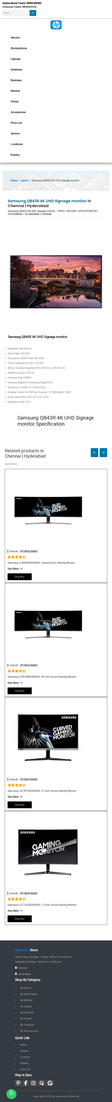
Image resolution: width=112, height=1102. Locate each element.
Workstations (19, 48)
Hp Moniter (24, 1000)
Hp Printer (23, 1018)
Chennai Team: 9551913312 (19, 7)
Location (22, 1057)
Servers (15, 37)
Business (16, 80)
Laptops (15, 59)
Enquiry (15, 154)
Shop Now (19, 576)
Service (15, 133)
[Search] (15, 13)
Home (13, 180)
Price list (22, 1069)
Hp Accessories (26, 1030)
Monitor (15, 90)
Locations (17, 144)
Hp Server (23, 987)
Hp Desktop (24, 1012)
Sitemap (74, 1096)
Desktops (16, 69)
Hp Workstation (26, 994)
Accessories (18, 112)
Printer (15, 101)
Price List (16, 122)
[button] (94, 452)
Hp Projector (24, 1024)
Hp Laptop (23, 1006)
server (24, 180)
